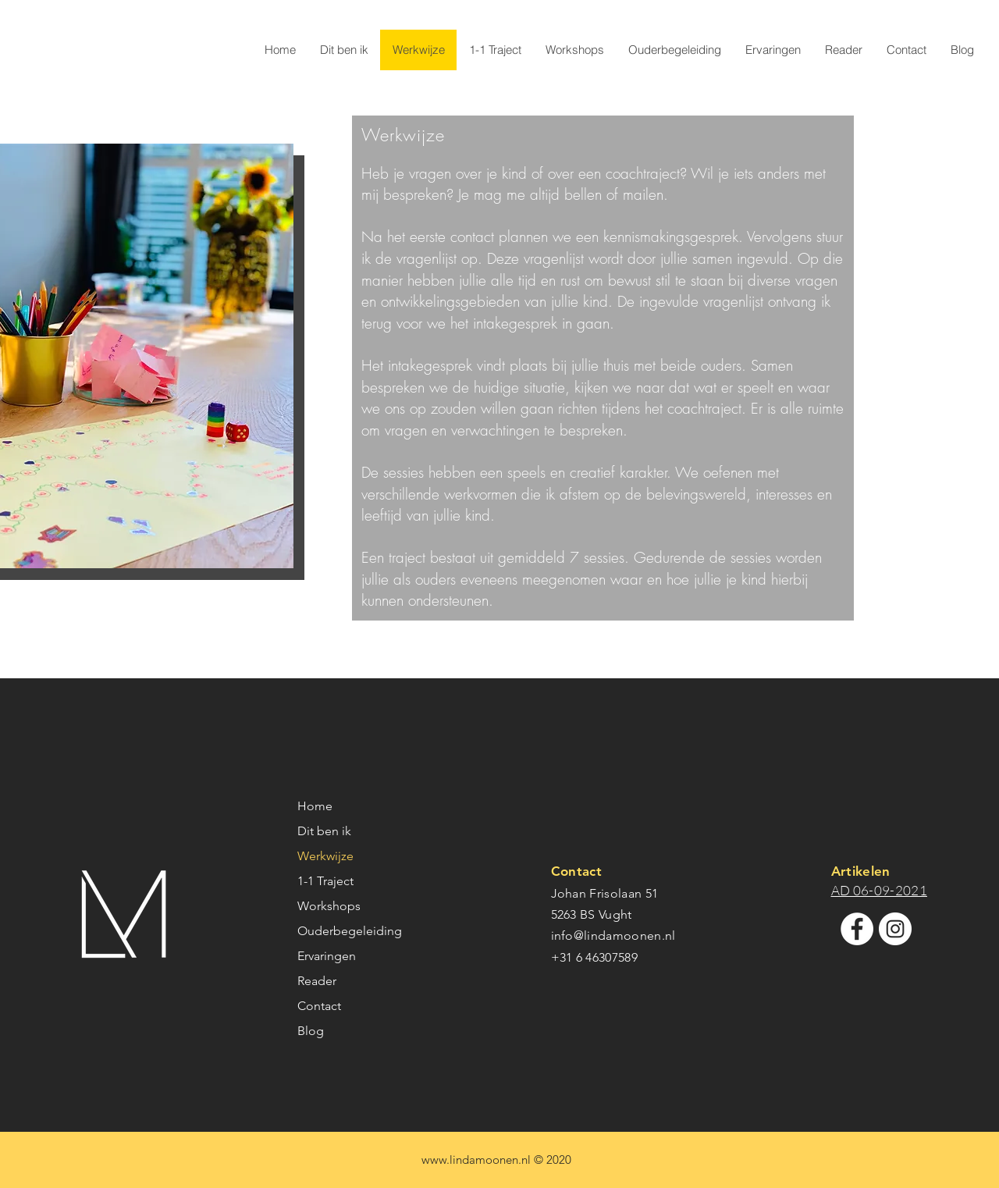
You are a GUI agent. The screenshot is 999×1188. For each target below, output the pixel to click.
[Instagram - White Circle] (895, 928)
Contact (319, 1005)
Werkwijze (325, 855)
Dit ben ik (324, 830)
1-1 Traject (325, 880)
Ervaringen (326, 955)
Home (314, 806)
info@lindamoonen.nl (613, 935)
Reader (316, 980)
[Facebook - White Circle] (857, 928)
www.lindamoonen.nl (476, 1159)
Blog (310, 1030)
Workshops (329, 905)
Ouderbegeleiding (349, 930)
